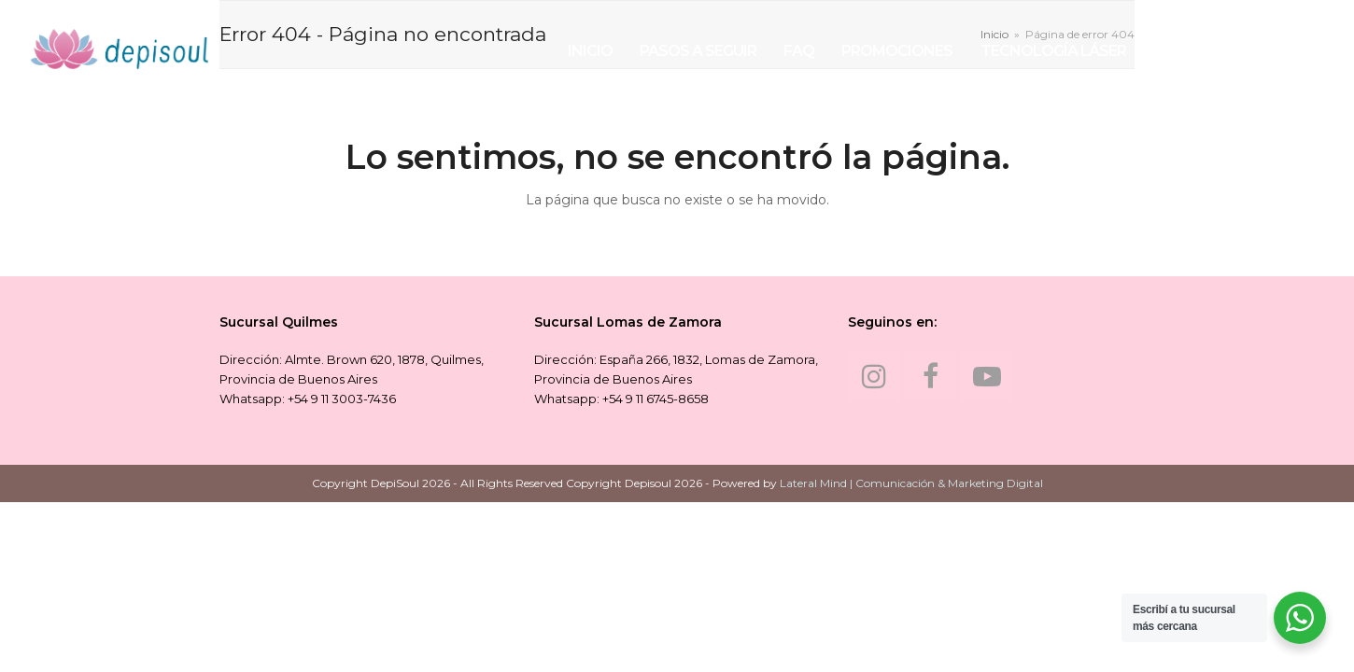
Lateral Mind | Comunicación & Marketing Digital (911, 483)
